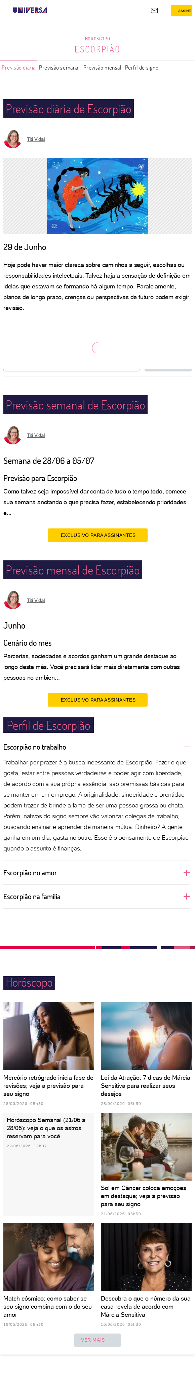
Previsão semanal (59, 67)
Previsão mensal (102, 67)
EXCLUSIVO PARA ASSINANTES (97, 534)
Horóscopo (97, 38)
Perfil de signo (142, 67)
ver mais (97, 1340)
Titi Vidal (36, 139)
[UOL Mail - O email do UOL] (154, 10)
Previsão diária (19, 67)
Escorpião (98, 49)
